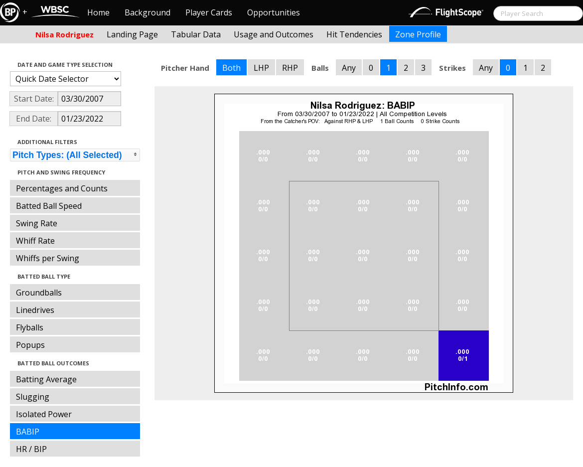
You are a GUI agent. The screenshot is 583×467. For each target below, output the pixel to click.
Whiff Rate (35, 240)
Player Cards (208, 12)
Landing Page (132, 34)
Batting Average (46, 379)
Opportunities (273, 12)
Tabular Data (196, 34)
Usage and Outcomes (273, 34)
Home (98, 12)
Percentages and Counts (62, 188)
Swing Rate (36, 223)
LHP (261, 67)
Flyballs (29, 327)
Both (231, 67)
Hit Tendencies (354, 34)
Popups (30, 344)
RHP (290, 67)
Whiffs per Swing (47, 258)
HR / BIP (31, 449)
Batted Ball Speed (49, 205)
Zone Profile (418, 34)
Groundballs (39, 292)
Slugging (32, 396)
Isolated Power (44, 414)
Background (147, 12)
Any (349, 67)
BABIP (27, 431)
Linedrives (35, 310)
